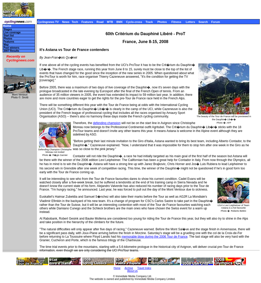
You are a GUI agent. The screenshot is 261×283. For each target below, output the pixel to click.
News (66, 21)
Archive (129, 268)
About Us (132, 270)
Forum (215, 21)
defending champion (107, 123)
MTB (110, 21)
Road (100, 21)
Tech (75, 21)
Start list (9, 35)
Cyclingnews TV (48, 21)
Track (149, 21)
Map (6, 44)
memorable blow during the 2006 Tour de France (155, 236)
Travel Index (144, 268)
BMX (119, 21)
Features (87, 21)
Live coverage (12, 32)
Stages (8, 29)
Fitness (176, 21)
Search (203, 21)
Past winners (11, 47)
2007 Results (11, 50)
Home (7, 26)
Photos (162, 21)
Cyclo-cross (134, 21)
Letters (190, 21)
